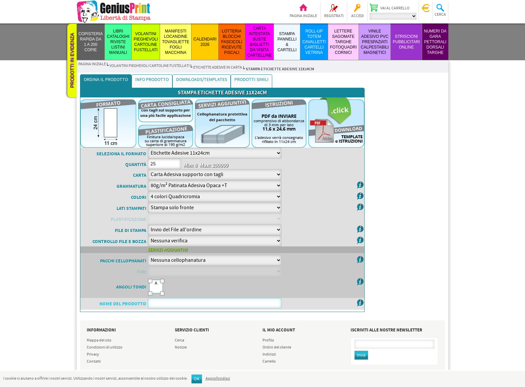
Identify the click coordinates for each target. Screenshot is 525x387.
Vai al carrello (394, 8)
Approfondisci (218, 378)
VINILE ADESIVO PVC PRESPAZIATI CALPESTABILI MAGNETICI (375, 42)
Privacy (93, 354)
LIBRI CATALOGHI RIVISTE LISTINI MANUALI (118, 42)
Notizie (181, 347)
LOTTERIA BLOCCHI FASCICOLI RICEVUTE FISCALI (231, 42)
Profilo (268, 340)
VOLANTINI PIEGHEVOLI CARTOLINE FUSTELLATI (149, 66)
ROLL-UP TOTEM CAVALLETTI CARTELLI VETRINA (314, 42)
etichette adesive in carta (217, 67)
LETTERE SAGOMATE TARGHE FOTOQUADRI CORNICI (343, 42)
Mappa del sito (99, 340)
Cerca (179, 340)
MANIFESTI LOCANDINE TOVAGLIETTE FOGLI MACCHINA (176, 42)
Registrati (334, 16)
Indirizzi (269, 354)
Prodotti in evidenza (72, 60)
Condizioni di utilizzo (105, 347)
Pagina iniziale (303, 16)
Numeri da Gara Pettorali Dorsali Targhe (435, 42)
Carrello (269, 361)
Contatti (94, 361)
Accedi (357, 16)
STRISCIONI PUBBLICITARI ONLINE (406, 42)
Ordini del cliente (276, 347)
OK (197, 379)
